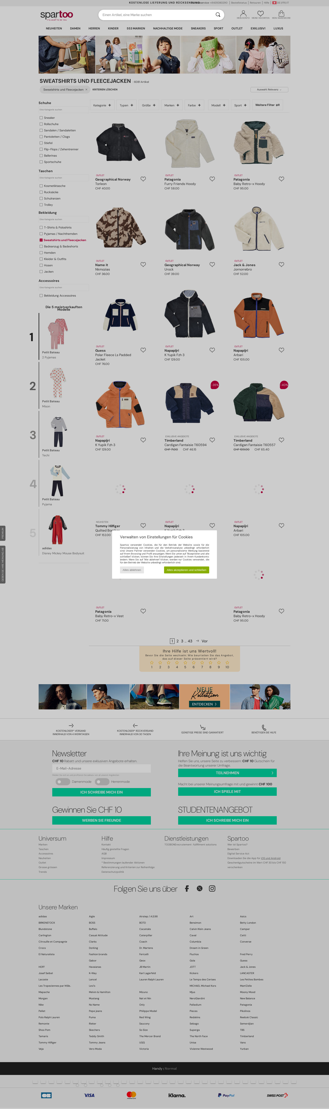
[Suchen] (218, 15)
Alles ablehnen (132, 570)
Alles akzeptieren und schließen (186, 570)
